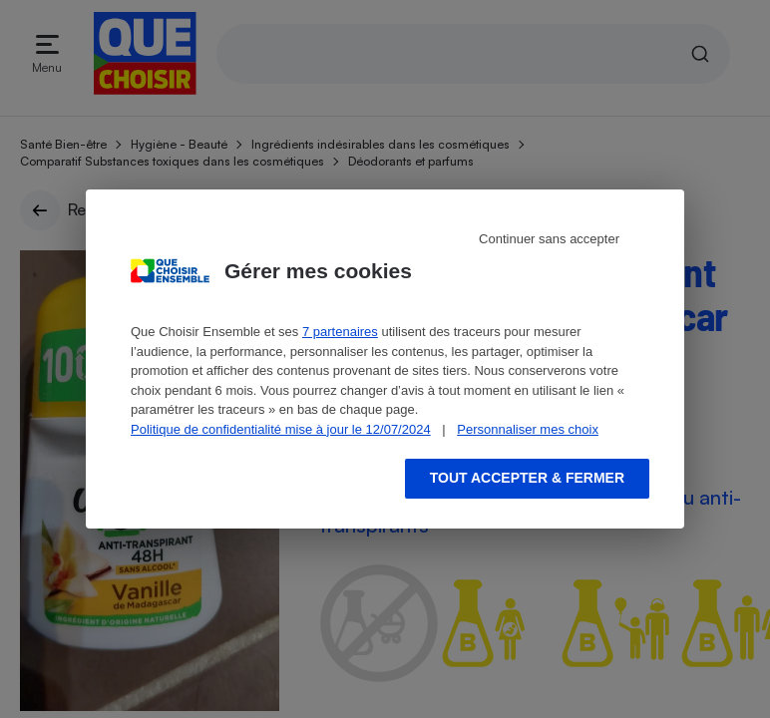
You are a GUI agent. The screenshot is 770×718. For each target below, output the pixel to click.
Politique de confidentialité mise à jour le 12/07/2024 (281, 429)
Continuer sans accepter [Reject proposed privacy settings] (549, 238)
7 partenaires (340, 331)
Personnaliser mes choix (527, 429)
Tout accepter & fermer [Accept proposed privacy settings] (527, 478)
